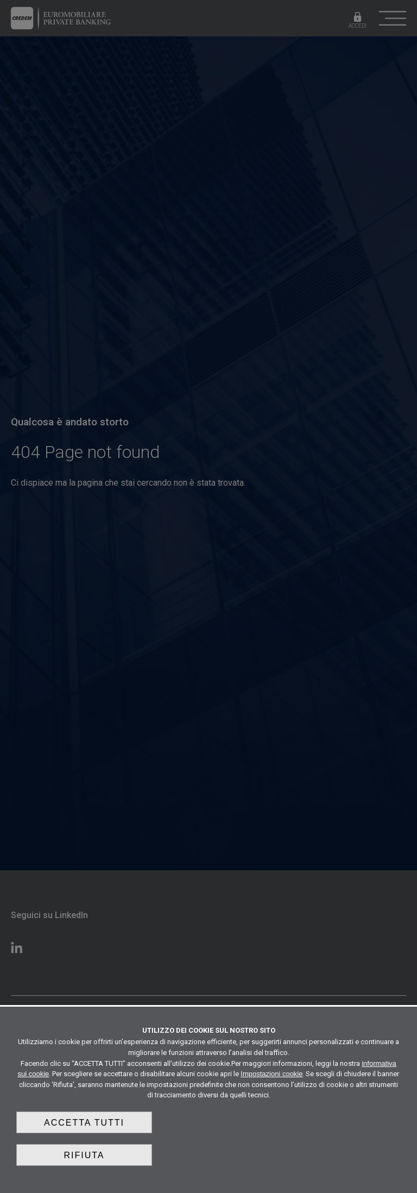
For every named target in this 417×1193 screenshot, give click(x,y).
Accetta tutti (84, 1122)
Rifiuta (84, 1155)
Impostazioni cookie (271, 1074)
